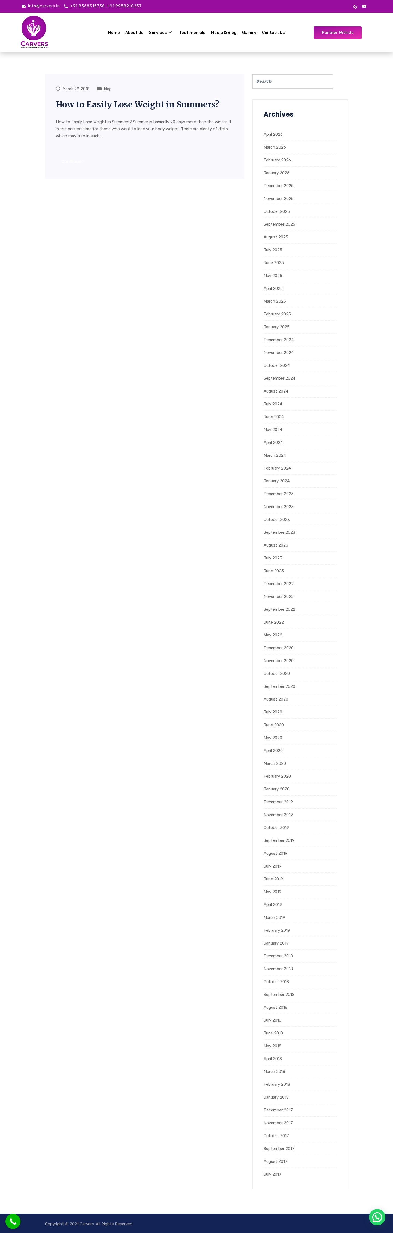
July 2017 (272, 1174)
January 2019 (276, 943)
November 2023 (279, 506)
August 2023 (276, 545)
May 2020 (273, 737)
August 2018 (275, 1007)
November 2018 (278, 968)
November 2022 (279, 596)
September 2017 (279, 1148)
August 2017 (275, 1161)
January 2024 (277, 481)
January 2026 (277, 172)
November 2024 (279, 352)
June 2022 (274, 622)
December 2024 (279, 339)
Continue (72, 161)
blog (107, 89)
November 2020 (279, 660)
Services (160, 32)
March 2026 (275, 147)
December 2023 (279, 493)
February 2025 (277, 314)
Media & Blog (224, 32)
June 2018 (273, 1033)
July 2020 (273, 712)
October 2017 (276, 1135)
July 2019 (272, 866)
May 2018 (272, 1045)
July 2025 (273, 249)
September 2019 (279, 840)
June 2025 (274, 262)
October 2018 (276, 981)
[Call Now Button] (12, 1221)
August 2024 (276, 391)
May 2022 (273, 635)
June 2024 (274, 416)
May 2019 (272, 891)
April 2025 (273, 288)
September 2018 (279, 994)
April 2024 (273, 442)
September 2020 (279, 686)
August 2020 (276, 699)
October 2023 (277, 519)
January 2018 (276, 1097)
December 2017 (278, 1110)
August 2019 (275, 853)
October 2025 (277, 211)
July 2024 (273, 404)
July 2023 (273, 558)
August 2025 (276, 237)
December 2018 (278, 956)
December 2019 (278, 802)
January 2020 (277, 789)
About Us (135, 32)
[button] (377, 1217)
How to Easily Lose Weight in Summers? (137, 104)
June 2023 (274, 570)
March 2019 (274, 917)
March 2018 (274, 1071)
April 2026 (273, 134)
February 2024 (277, 468)
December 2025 (279, 185)
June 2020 (274, 724)
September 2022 (279, 609)
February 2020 (277, 776)
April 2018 (273, 1058)
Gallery (249, 32)
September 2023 (279, 532)
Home (114, 32)
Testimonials (192, 32)
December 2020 (279, 647)
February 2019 (277, 930)
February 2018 (277, 1084)
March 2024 (275, 455)
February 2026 (277, 160)
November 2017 (278, 1122)
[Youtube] (364, 6)
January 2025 (277, 327)
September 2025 (279, 224)
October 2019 (276, 827)
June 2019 (273, 879)
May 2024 (273, 429)
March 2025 (275, 301)
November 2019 (278, 814)
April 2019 (273, 904)
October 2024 (277, 365)
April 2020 (273, 750)
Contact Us (273, 32)
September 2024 (279, 378)
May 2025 (273, 275)
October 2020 (277, 673)
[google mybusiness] (355, 6)
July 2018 (272, 1020)
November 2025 (279, 198)
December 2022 (279, 583)
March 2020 (275, 763)
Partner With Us (338, 32)
